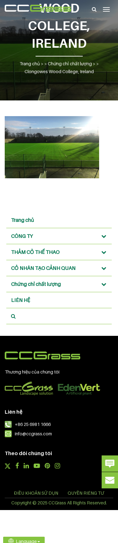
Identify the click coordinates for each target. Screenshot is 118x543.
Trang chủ (22, 220)
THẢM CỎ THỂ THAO (60, 252)
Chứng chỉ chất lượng (60, 284)
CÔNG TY (60, 236)
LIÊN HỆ (20, 300)
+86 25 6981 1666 (33, 424)
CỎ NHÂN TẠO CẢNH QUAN (60, 268)
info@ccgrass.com (33, 433)
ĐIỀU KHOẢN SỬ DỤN (36, 493)
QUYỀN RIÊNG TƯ (86, 493)
